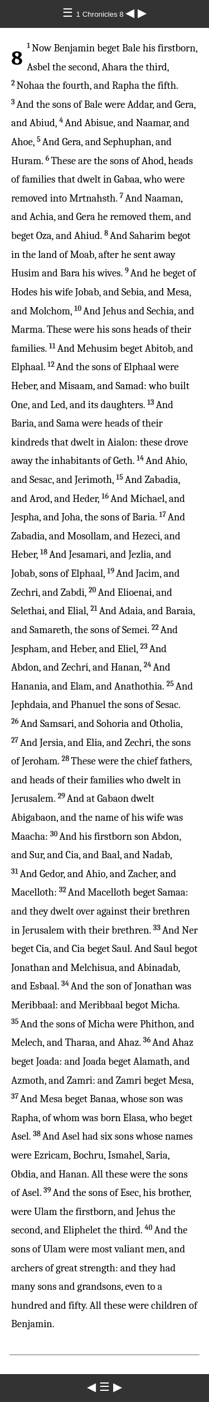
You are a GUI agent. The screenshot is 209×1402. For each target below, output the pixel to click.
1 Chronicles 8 (101, 14)
